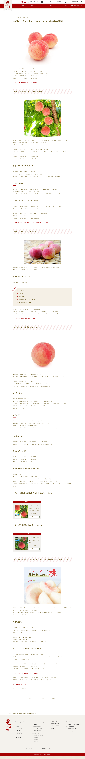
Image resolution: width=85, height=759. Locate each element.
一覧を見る (42, 701)
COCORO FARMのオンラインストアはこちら (26, 676)
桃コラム (12, 717)
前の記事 (30, 701)
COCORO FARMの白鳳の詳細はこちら (25, 318)
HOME (8, 717)
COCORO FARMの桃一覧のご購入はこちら (26, 83)
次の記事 (55, 701)
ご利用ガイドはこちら (20, 688)
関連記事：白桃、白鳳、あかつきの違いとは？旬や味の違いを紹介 (31, 223)
